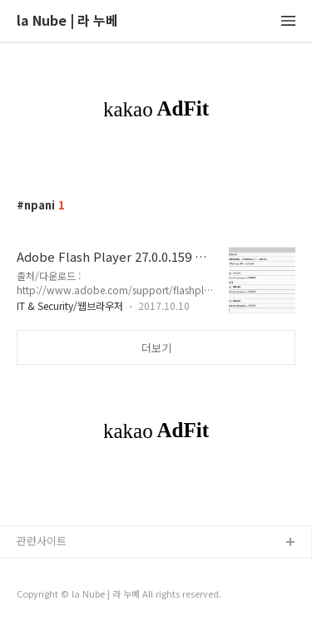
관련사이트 (42, 541)
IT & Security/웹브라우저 (70, 305)
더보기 (156, 348)
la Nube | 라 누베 (67, 21)
